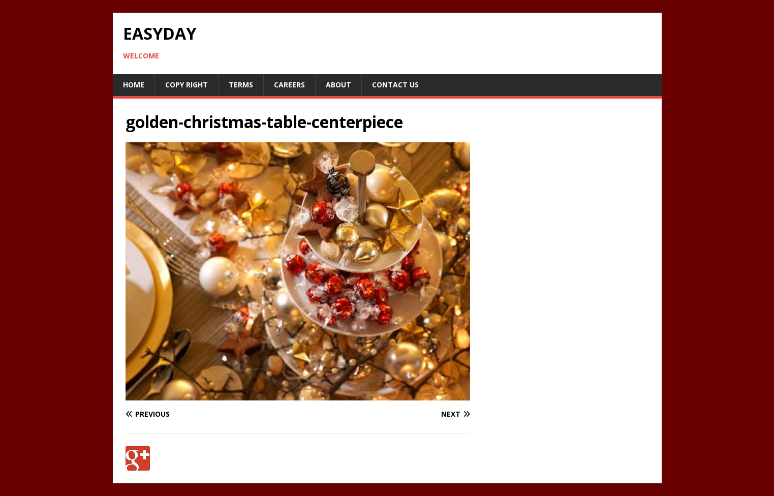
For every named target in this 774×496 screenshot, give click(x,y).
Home (133, 84)
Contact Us (395, 84)
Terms (241, 84)
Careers (289, 84)
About (338, 84)
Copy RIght (186, 84)
